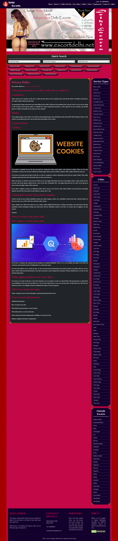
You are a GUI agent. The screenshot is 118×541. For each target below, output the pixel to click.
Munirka (95, 315)
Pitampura (96, 345)
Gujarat (95, 437)
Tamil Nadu (96, 486)
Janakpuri (95, 269)
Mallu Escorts (96, 99)
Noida (94, 327)
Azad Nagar (96, 200)
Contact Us (106, 4)
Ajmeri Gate (96, 188)
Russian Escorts (97, 147)
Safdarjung (96, 363)
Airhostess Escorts (98, 132)
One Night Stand (47, 70)
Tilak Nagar (96, 385)
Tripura (95, 492)
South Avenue (96, 373)
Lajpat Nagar (96, 291)
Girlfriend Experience (76, 66)
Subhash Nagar (97, 382)
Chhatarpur (96, 212)
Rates (90, 4)
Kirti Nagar (96, 285)
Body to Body (97, 86)
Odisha (95, 474)
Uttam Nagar (96, 388)
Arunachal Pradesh (98, 422)
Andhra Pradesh (97, 419)
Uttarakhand (96, 498)
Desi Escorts (96, 96)
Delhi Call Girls (66, 4)
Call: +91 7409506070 (102, 1)
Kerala (95, 453)
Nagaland (95, 471)
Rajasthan (95, 480)
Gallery (84, 4)
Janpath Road (96, 273)
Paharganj (95, 333)
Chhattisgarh (96, 431)
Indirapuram (96, 263)
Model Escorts (97, 144)
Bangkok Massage (15, 70)
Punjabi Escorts (97, 126)
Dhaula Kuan (96, 227)
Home (50, 4)
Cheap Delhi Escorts (50, 74)
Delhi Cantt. (96, 224)
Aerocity (95, 185)
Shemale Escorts (29, 66)
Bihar (94, 428)
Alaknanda (96, 191)
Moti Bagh (96, 309)
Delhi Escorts (59, 538)
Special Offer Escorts (98, 129)
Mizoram (95, 468)
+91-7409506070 (50, 526)
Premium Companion (31, 70)
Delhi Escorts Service (77, 529)
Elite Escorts (96, 156)
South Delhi (96, 376)
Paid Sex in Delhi (14, 66)
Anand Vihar (96, 194)
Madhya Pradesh (97, 456)
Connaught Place (97, 215)
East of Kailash (97, 236)
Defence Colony (97, 221)
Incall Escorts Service (33, 74)
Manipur (95, 462)
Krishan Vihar (97, 288)
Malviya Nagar (97, 300)
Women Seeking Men (93, 66)
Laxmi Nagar (96, 294)
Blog (112, 4)
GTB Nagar (96, 251)
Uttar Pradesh (96, 495)
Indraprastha (96, 266)
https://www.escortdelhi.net (32, 86)
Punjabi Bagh (96, 351)
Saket (94, 367)
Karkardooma (96, 276)
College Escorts (61, 70)
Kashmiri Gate (97, 282)
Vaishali (95, 391)
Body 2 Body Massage (16, 74)
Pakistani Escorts (97, 123)
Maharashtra (96, 459)
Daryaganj (96, 218)
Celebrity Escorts (97, 150)
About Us (57, 4)
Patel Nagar (96, 342)
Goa (94, 434)
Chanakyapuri (97, 206)
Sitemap (66, 538)
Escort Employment (98, 162)
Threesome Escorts (98, 114)
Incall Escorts (96, 168)
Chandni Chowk (97, 209)
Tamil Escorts (96, 93)
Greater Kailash (97, 245)
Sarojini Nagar (97, 370)
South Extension (97, 379)
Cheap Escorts (97, 153)
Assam (95, 425)
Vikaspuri (95, 400)
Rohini (95, 360)
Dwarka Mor (96, 233)
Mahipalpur (96, 297)
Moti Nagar (96, 312)
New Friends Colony (98, 324)
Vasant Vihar (96, 397)
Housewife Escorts (76, 70)
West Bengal (96, 501)
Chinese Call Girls (44, 66)
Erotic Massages (97, 159)
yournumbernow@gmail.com (53, 530)
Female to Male (97, 165)
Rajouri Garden (97, 354)
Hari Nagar (96, 254)
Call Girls (95, 90)
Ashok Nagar (96, 197)
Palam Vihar (96, 336)
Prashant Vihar (97, 348)
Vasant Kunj (96, 394)
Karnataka (96, 449)
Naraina (95, 318)
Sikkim (95, 483)
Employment (97, 4)
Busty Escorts (96, 117)
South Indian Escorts (98, 105)
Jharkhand (96, 446)
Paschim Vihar (97, 339)
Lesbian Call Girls (60, 66)
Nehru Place (96, 321)
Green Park (96, 248)
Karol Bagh (96, 279)
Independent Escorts (98, 141)
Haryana (95, 440)
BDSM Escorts (97, 120)
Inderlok (95, 260)
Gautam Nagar (97, 239)
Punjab (95, 477)
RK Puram (96, 357)
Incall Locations (97, 171)
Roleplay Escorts (97, 111)
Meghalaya (96, 465)
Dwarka (95, 230)
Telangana (96, 489)
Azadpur (95, 203)
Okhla (94, 330)
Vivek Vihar (96, 403)
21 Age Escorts (97, 108)
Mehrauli (95, 306)
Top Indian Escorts (98, 102)
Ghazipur (95, 242)
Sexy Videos (76, 4)
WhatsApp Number (92, 70)
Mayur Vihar (96, 303)
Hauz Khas (96, 257)
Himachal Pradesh (98, 443)
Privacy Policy (72, 538)
